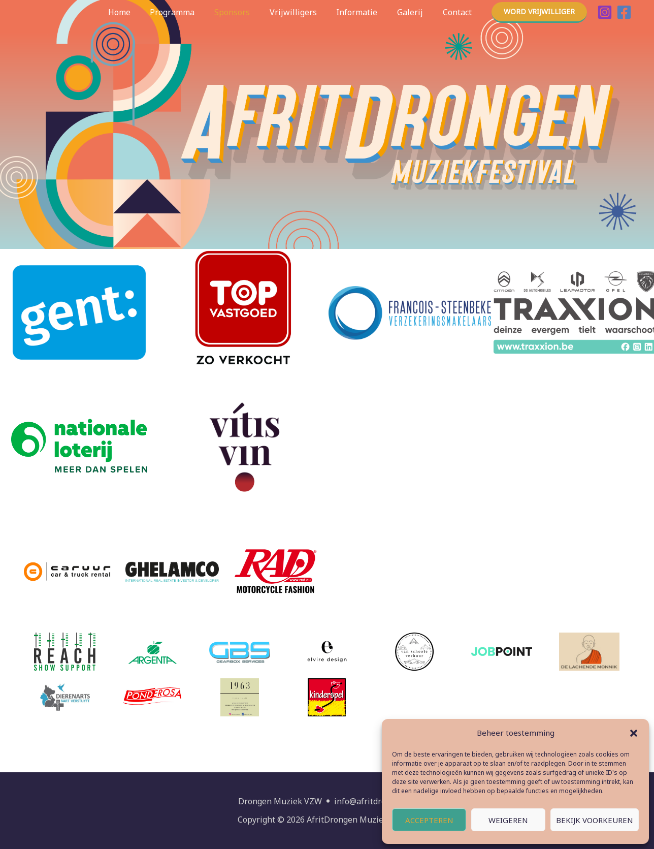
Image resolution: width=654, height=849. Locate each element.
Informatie (365, 12)
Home (141, 12)
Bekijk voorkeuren (594, 820)
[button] (634, 733)
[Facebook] (624, 12)
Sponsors (247, 12)
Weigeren (508, 820)
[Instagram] (604, 12)
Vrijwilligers (305, 12)
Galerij (415, 12)
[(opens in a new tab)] (244, 312)
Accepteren (429, 820)
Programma (191, 12)
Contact (458, 12)
